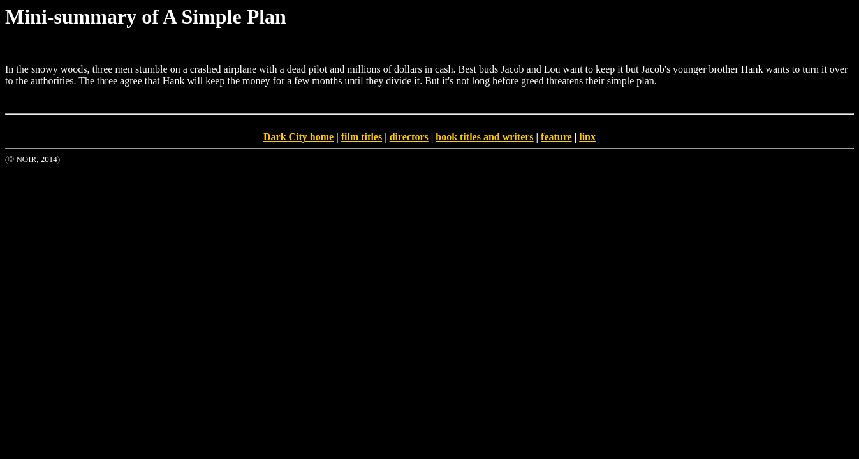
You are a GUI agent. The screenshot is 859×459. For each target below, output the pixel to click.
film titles (361, 136)
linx (587, 136)
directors (409, 136)
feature (556, 136)
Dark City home (298, 136)
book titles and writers (484, 136)
